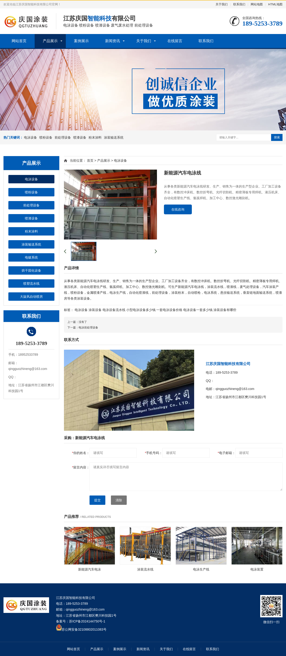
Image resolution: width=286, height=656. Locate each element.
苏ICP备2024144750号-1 (87, 621)
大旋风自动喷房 (31, 296)
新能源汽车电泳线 (90, 281)
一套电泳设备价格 (169, 310)
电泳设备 (30, 137)
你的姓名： (81, 453)
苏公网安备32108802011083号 (84, 629)
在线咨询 (177, 209)
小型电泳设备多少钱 (141, 310)
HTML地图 (275, 4)
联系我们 (239, 4)
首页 (90, 160)
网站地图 (257, 4)
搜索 (277, 137)
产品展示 (50, 41)
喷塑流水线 (31, 283)
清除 (119, 500)
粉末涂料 (95, 137)
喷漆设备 (79, 137)
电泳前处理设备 (88, 327)
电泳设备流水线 (114, 310)
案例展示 (81, 41)
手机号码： (153, 453)
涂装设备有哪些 (224, 310)
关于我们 (222, 4)
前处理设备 (63, 137)
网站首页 (19, 41)
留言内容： (81, 467)
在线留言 (174, 41)
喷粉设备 (45, 137)
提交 (97, 500)
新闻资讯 (112, 41)
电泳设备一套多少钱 (198, 310)
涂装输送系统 (113, 137)
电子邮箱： (226, 453)
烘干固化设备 (31, 270)
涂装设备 (95, 310)
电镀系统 (31, 257)
